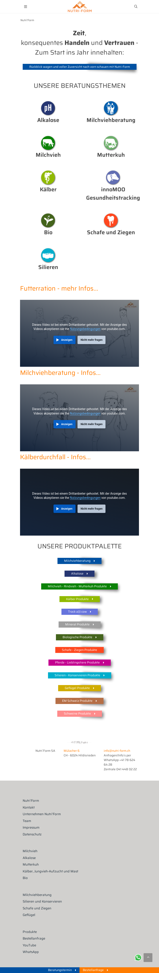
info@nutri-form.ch (117, 750)
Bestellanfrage (34, 938)
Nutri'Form (27, 20)
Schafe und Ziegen (37, 908)
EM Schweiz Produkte (79, 701)
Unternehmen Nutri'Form (42, 814)
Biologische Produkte (80, 637)
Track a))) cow (79, 612)
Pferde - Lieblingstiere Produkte (79, 663)
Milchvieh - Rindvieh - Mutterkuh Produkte (79, 587)
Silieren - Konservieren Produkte (80, 675)
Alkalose (48, 108)
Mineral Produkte (79, 625)
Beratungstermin (62, 969)
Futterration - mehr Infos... (59, 288)
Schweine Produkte (79, 714)
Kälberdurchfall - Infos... (55, 457)
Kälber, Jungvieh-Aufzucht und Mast (50, 871)
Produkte (30, 931)
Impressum (31, 827)
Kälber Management (48, 177)
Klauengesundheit (113, 177)
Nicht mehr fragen (92, 339)
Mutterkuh (111, 143)
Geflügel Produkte (79, 688)
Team (27, 821)
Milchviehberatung (79, 561)
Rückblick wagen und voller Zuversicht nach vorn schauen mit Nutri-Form (79, 66)
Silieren (48, 255)
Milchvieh (48, 143)
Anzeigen (66, 339)
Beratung (111, 108)
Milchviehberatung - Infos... (60, 373)
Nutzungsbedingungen (85, 329)
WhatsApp (31, 952)
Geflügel (29, 915)
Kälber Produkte (79, 599)
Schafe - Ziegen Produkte (79, 649)
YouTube (29, 945)
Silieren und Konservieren (42, 901)
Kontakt (29, 807)
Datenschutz (32, 834)
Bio (48, 220)
